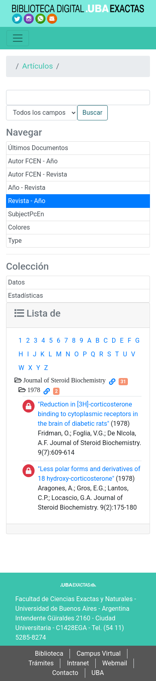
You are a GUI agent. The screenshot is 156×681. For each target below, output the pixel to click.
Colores (19, 227)
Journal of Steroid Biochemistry (64, 380)
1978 (33, 389)
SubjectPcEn (26, 214)
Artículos (37, 66)
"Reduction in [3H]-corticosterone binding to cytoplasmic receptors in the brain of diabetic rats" (88, 413)
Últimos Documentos (38, 148)
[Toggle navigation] (17, 38)
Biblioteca (49, 653)
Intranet (78, 663)
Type (15, 240)
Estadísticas (25, 295)
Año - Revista (26, 187)
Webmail (114, 663)
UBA (98, 673)
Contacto (65, 673)
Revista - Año (26, 201)
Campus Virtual (98, 653)
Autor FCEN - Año (32, 161)
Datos (16, 282)
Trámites (41, 663)
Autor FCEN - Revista (37, 174)
